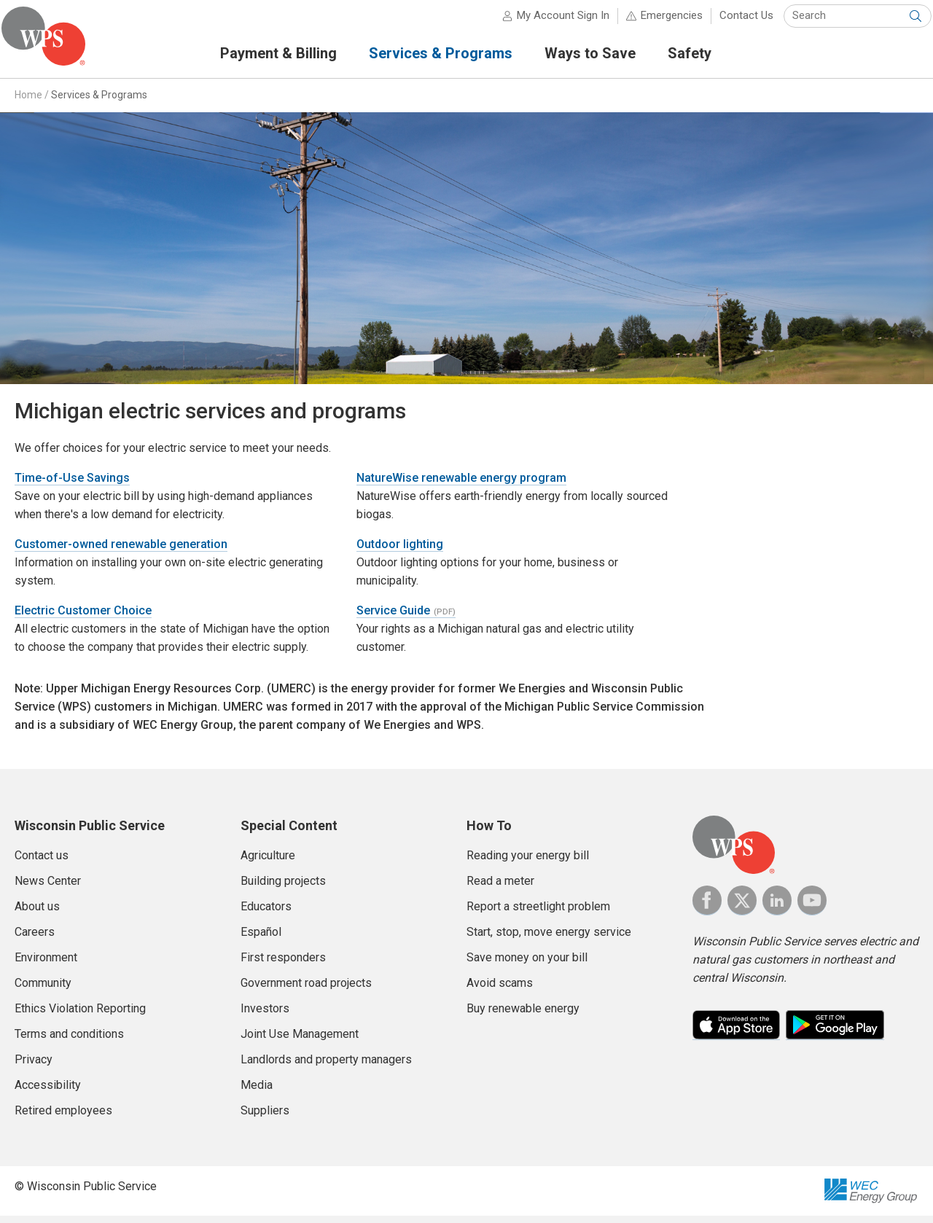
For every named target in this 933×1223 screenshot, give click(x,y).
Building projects (283, 887)
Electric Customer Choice (83, 617)
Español (261, 938)
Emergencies (659, 21)
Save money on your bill (526, 964)
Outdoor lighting (399, 551)
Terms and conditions (69, 1040)
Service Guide (393, 617)
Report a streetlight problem (538, 913)
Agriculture (268, 862)
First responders (283, 964)
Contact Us (733, 21)
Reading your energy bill (527, 862)
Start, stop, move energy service (548, 938)
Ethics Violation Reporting (80, 1015)
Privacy (33, 1066)
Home (28, 101)
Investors (265, 1015)
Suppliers (265, 1117)
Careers (35, 938)
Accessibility (48, 1091)
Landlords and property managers (326, 1066)
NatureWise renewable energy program (461, 484)
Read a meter (500, 887)
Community (43, 989)
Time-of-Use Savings (72, 484)
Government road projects (306, 989)
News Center (48, 887)
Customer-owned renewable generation (121, 551)
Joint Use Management (300, 1040)
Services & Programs (99, 101)
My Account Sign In (550, 21)
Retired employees (63, 1117)
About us (37, 913)
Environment (46, 964)
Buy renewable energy (522, 1015)
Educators (266, 913)
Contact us (42, 862)
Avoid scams (499, 989)
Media (257, 1091)
